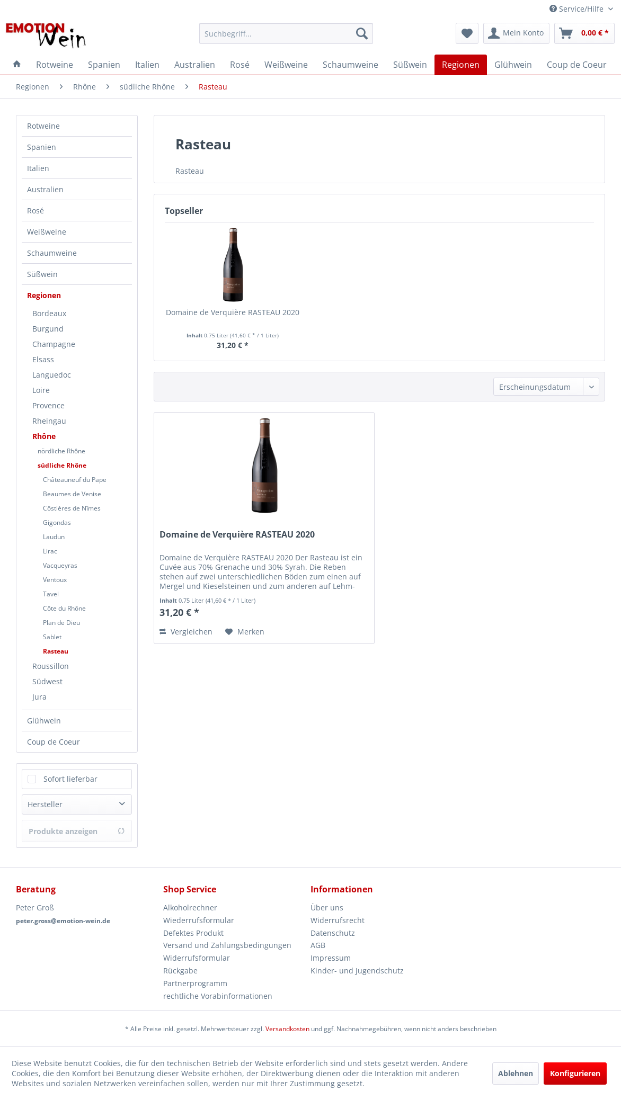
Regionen (44, 295)
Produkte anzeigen (77, 831)
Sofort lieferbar (70, 779)
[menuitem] (286, 33)
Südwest (47, 681)
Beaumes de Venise (72, 493)
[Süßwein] (410, 65)
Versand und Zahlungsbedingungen (227, 945)
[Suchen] (362, 33)
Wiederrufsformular (198, 920)
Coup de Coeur (53, 742)
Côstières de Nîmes (72, 508)
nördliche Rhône (61, 450)
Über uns (326, 907)
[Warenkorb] (584, 33)
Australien (45, 189)
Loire (41, 390)
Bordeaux (49, 313)
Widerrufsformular (196, 958)
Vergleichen (185, 632)
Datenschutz (332, 933)
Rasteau (55, 651)
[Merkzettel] (467, 33)
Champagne (53, 344)
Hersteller (45, 804)
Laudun (54, 536)
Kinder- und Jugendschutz (357, 970)
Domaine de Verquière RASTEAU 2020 (232, 312)
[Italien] (147, 65)
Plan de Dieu (61, 622)
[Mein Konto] (516, 33)
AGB (317, 945)
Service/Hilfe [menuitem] (577, 9)
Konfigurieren (575, 1073)
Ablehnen (515, 1073)
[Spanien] (104, 65)
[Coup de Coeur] (576, 65)
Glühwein (44, 721)
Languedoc (51, 375)
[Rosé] (240, 65)
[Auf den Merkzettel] (244, 631)
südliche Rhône (62, 465)
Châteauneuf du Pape (75, 479)
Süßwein (42, 274)
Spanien (41, 147)
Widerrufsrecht (337, 920)
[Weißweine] (286, 65)
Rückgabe (180, 970)
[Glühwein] (513, 65)
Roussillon (50, 666)
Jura (39, 697)
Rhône (44, 436)
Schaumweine (52, 253)
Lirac (50, 551)
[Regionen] (460, 65)
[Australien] (195, 65)
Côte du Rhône (64, 608)
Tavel (51, 593)
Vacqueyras (60, 565)
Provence (48, 405)
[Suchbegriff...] (286, 33)
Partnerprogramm (195, 983)
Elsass (43, 359)
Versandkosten (287, 1028)
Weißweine (46, 232)
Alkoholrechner (190, 907)
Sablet (52, 636)
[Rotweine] (55, 65)
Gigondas (57, 522)
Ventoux (55, 579)
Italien (38, 168)
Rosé (35, 210)
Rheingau (49, 421)
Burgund (48, 329)
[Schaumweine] (350, 65)
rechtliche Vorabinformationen (217, 996)
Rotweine (43, 126)
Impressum (330, 958)
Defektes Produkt (193, 933)
